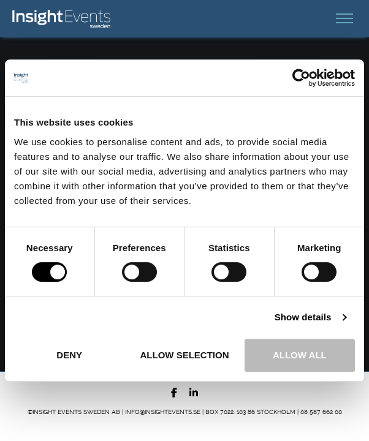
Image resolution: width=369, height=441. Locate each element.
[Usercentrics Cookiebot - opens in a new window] (301, 78)
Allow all (300, 355)
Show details (303, 317)
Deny (69, 355)
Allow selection (184, 355)
